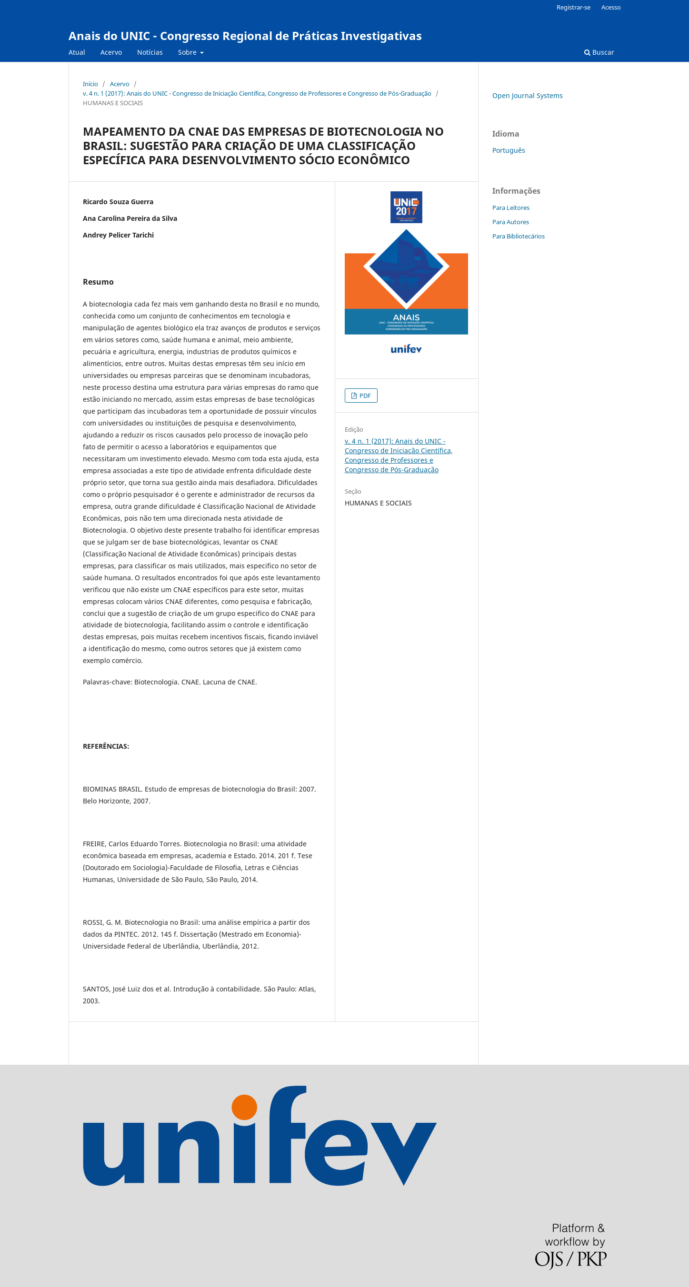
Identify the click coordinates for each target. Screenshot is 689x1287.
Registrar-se (573, 7)
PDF (364, 395)
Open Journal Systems (527, 95)
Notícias (150, 52)
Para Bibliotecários (518, 236)
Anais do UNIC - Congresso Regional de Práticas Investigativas (245, 35)
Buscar (599, 52)
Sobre (188, 52)
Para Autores (510, 222)
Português (508, 150)
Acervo (111, 52)
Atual (77, 52)
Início (90, 83)
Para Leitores (510, 207)
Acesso (611, 7)
